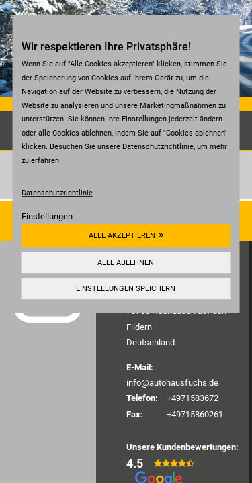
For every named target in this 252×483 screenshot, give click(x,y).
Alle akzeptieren (122, 235)
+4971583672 (192, 398)
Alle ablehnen (125, 262)
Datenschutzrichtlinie (57, 192)
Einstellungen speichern (125, 288)
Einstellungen (47, 216)
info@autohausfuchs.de (172, 383)
